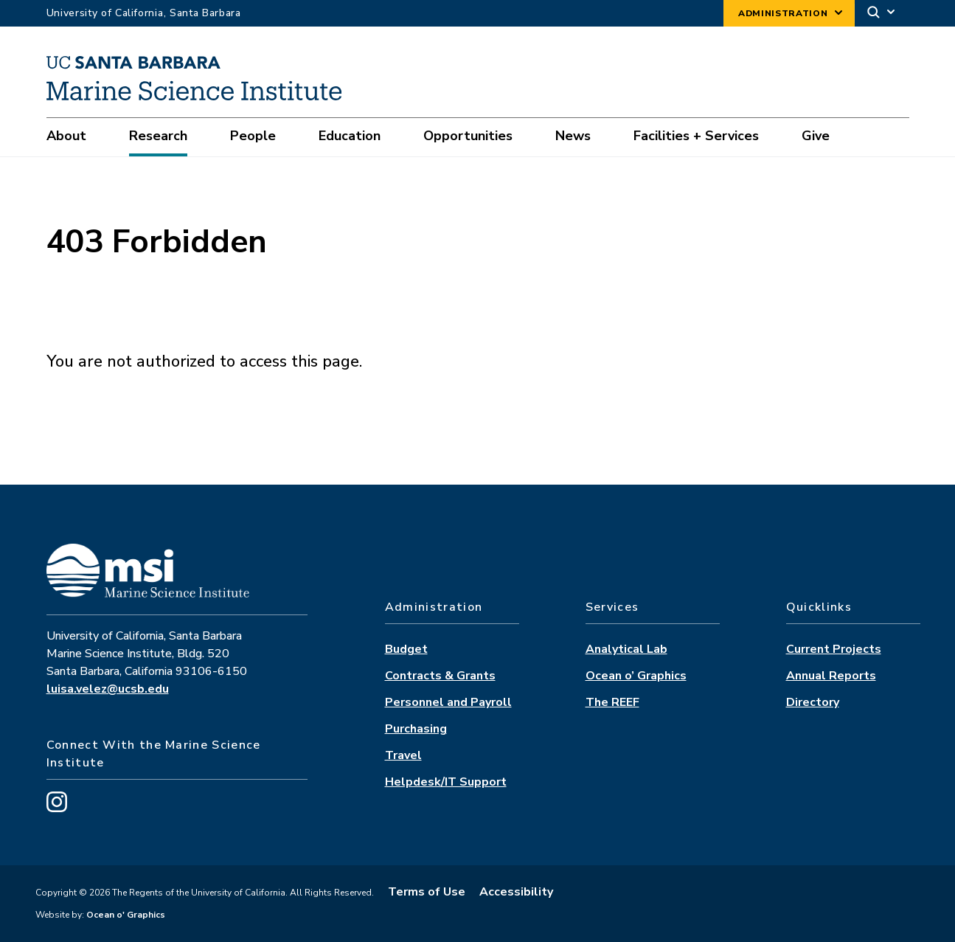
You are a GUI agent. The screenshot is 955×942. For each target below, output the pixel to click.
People (253, 136)
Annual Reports (831, 676)
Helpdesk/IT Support (446, 782)
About (66, 136)
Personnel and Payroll (448, 702)
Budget (406, 649)
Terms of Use (426, 892)
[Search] (882, 14)
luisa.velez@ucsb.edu (107, 689)
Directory (812, 702)
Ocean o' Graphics (124, 915)
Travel (403, 755)
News (573, 136)
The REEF (612, 702)
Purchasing (416, 729)
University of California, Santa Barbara (143, 13)
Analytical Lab (626, 649)
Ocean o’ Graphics (636, 676)
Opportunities (468, 136)
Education (350, 136)
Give (816, 136)
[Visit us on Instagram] (56, 808)
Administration (782, 13)
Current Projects (833, 649)
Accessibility (516, 892)
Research (158, 136)
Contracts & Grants (440, 676)
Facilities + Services (696, 136)
